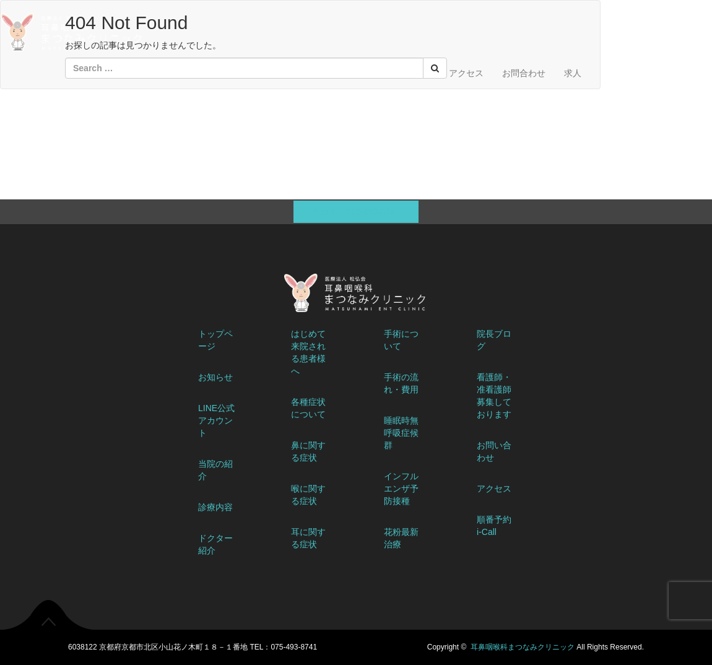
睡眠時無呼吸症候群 (401, 432)
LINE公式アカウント (216, 420)
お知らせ (215, 377)
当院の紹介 (215, 470)
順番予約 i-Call (494, 526)
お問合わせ (523, 73)
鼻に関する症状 (308, 451)
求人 (572, 73)
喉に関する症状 (308, 495)
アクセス (466, 73)
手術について (401, 340)
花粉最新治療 (401, 538)
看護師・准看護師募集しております (494, 395)
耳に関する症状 (308, 538)
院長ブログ (494, 340)
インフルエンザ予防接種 (401, 488)
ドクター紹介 (215, 544)
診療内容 (215, 507)
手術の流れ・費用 (401, 383)
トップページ (215, 340)
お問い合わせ (494, 451)
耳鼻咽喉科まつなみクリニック (523, 647)
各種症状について (308, 408)
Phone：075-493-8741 (356, 212)
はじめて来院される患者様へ (308, 352)
